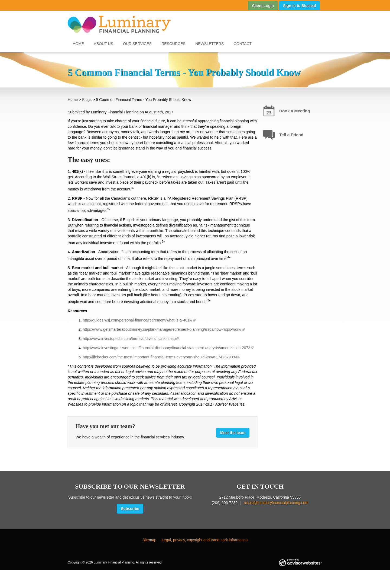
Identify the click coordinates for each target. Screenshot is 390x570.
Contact (243, 44)
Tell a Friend (291, 134)
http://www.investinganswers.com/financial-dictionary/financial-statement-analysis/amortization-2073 (167, 348)
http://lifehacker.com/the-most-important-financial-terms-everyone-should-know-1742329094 (160, 357)
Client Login (263, 6)
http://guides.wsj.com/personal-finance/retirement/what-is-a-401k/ (138, 320)
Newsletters (209, 44)
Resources (173, 44)
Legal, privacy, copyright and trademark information (205, 540)
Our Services (137, 44)
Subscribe (130, 509)
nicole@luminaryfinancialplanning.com (276, 503)
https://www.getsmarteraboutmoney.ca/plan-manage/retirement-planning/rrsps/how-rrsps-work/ (162, 329)
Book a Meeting (294, 111)
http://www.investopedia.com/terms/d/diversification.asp (129, 338)
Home (78, 44)
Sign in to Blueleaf (299, 6)
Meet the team (232, 433)
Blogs (87, 99)
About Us (103, 44)
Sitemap (149, 540)
